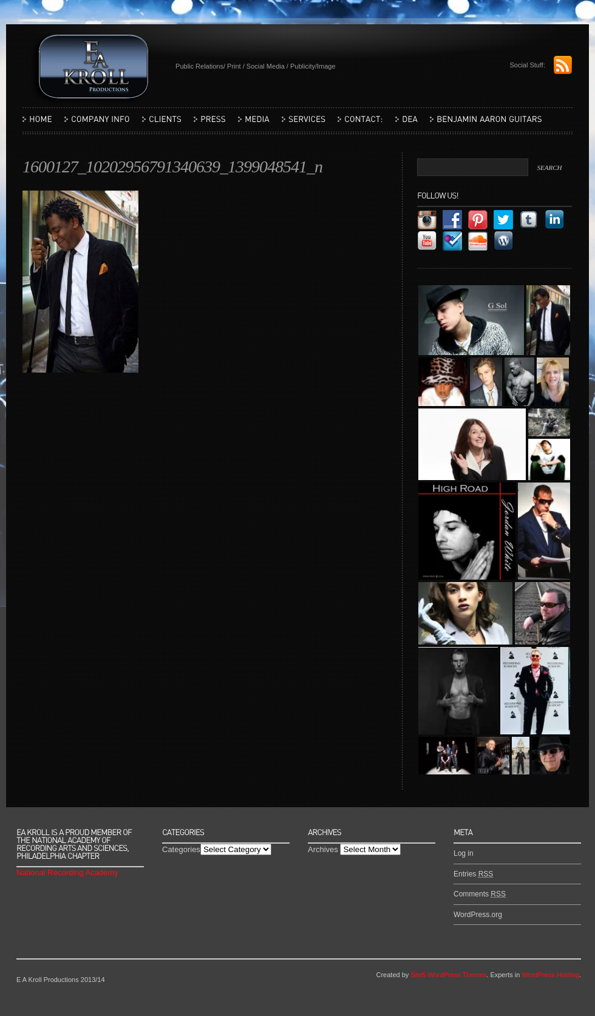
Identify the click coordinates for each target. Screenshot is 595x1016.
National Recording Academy (67, 872)
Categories (181, 849)
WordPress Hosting (550, 974)
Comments (480, 894)
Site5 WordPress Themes (448, 974)
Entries (473, 874)
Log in (464, 853)
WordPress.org (478, 914)
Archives (323, 849)
